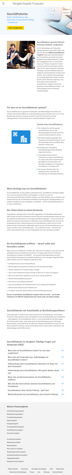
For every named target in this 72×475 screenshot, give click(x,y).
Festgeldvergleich (12, 424)
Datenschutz (60, 469)
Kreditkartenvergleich (14, 439)
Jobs (38, 472)
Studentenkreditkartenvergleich (17, 455)
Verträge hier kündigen (39, 469)
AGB (51, 469)
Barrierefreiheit (58, 472)
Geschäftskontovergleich (15, 430)
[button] (3, 3)
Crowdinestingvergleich (14, 417)
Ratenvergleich (12, 445)
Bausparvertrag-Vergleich (15, 461)
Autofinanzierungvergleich (15, 411)
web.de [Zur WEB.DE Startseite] (8, 3)
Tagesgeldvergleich (13, 458)
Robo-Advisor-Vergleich (15, 449)
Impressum (24, 469)
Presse (32, 472)
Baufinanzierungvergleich (15, 414)
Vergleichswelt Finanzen (28, 3)
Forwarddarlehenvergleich (15, 427)
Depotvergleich (12, 420)
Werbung (46, 472)
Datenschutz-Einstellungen (17, 472)
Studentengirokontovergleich (16, 452)
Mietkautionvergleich (14, 442)
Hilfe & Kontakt (13, 469)
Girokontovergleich (13, 433)
